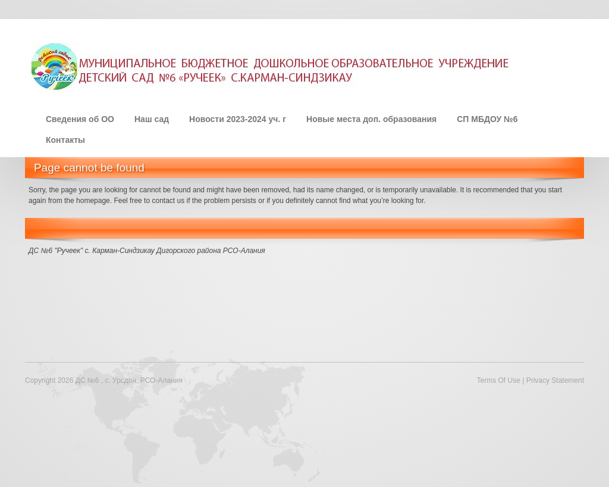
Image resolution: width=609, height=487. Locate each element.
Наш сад (151, 119)
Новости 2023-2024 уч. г (237, 119)
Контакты (65, 140)
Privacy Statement (555, 380)
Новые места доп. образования (371, 119)
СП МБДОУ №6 (487, 119)
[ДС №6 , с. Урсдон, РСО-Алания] (272, 66)
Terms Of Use (498, 380)
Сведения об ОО (80, 119)
